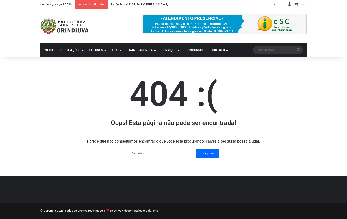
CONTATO (218, 50)
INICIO (48, 50)
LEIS (115, 50)
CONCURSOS (194, 50)
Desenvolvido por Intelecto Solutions (134, 210)
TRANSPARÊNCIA (140, 50)
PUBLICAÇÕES (69, 50)
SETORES (96, 50)
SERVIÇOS (168, 50)
